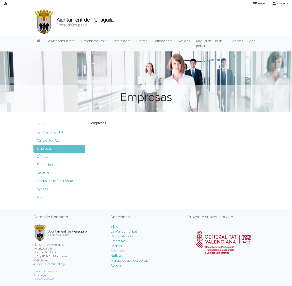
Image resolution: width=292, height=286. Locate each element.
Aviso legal (40, 275)
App (252, 41)
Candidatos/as (48, 140)
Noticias (184, 41)
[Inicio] (73, 20)
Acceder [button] (279, 3)
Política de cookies (44, 279)
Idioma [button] (259, 3)
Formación (45, 165)
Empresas (44, 148)
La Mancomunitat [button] (59, 41)
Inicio (40, 124)
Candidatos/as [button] (92, 41)
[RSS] (5, 3)
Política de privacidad (46, 271)
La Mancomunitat (50, 132)
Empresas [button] (119, 41)
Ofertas (141, 41)
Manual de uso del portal (209, 43)
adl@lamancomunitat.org (49, 264)
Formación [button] (161, 41)
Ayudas (237, 41)
